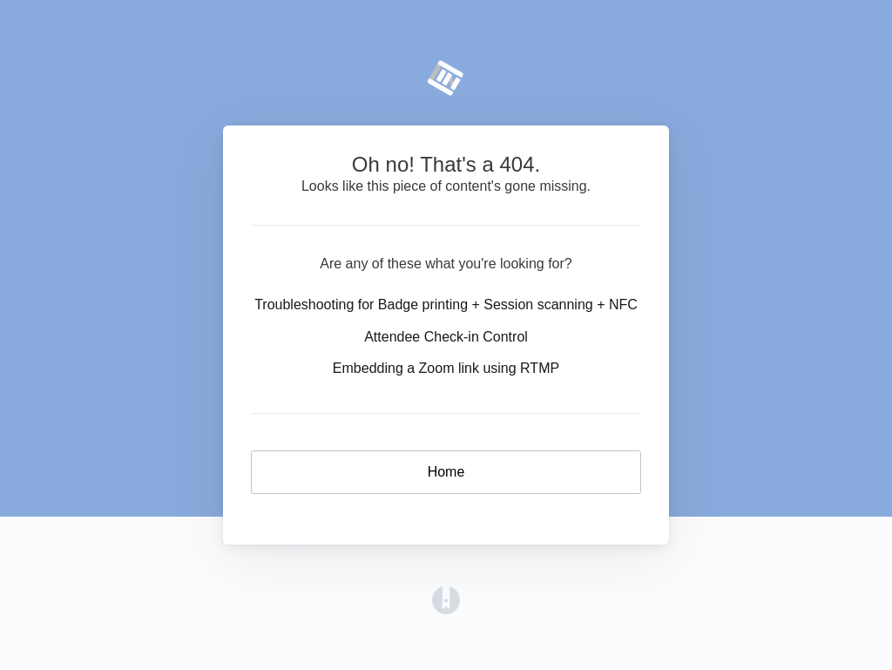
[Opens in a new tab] (446, 599)
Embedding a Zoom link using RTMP (446, 368)
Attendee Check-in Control (446, 336)
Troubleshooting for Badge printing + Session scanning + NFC (446, 304)
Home (446, 471)
